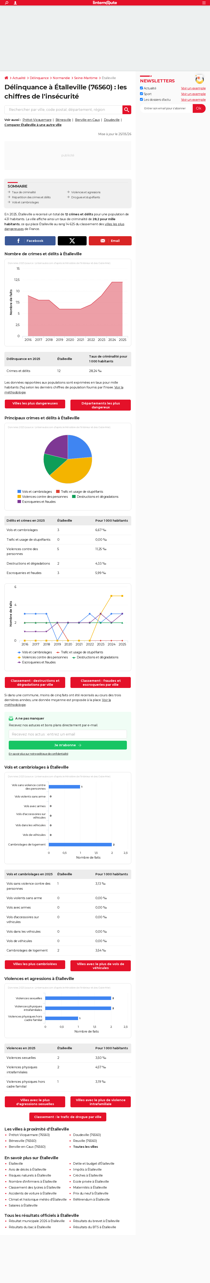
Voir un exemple (193, 88)
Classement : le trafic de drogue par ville (68, 1117)
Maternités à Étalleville (90, 1187)
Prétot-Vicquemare (37, 120)
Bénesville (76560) (22, 1141)
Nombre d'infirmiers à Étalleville (33, 1182)
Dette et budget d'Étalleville (93, 1164)
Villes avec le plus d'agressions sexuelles (35, 1102)
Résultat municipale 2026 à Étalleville (37, 1221)
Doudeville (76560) (87, 1135)
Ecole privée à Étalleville (91, 1182)
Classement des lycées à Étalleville (35, 1187)
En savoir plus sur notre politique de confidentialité (38, 753)
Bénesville (63, 120)
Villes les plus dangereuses (35, 403)
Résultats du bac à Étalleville (30, 1227)
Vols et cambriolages (25, 202)
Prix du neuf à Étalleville (90, 1193)
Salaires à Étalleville (23, 1205)
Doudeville (112, 120)
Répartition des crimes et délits (31, 197)
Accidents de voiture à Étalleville (32, 1193)
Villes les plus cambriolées (35, 964)
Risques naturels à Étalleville (30, 1175)
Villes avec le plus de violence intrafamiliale (101, 1102)
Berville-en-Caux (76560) (27, 1147)
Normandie (61, 78)
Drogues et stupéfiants (85, 197)
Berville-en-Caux (87, 120)
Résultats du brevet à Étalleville (96, 1221)
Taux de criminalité (24, 192)
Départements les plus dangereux (101, 405)
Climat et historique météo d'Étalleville (37, 1199)
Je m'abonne (65, 745)
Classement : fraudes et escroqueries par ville (101, 683)
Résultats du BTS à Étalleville (94, 1227)
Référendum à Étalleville (91, 1199)
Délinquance (39, 78)
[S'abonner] (173, 108)
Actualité (19, 78)
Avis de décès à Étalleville (27, 1169)
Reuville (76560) (85, 1141)
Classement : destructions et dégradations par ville (35, 683)
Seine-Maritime (86, 78)
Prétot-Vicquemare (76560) (29, 1135)
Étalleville (16, 1164)
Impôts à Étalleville (87, 1169)
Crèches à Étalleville (88, 1175)
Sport (145, 94)
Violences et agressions (85, 192)
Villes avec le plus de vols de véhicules (100, 966)
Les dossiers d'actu (155, 100)
